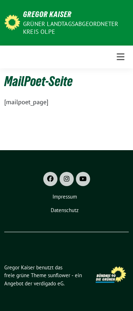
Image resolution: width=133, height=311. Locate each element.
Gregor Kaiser (47, 14)
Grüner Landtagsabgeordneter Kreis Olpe (70, 28)
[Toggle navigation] (120, 57)
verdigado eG (48, 283)
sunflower (59, 275)
